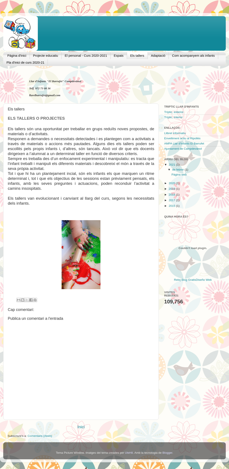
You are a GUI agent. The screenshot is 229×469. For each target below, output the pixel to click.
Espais (119, 55)
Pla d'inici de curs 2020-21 (25, 62)
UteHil (129, 452)
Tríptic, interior (173, 117)
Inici (81, 427)
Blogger (167, 452)
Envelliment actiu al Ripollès (182, 138)
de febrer (178, 169)
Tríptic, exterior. (174, 112)
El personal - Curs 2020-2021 (86, 55)
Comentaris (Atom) (40, 436)
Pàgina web (179, 174)
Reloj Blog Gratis (185, 279)
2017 (172, 200)
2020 (172, 183)
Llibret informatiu (175, 133)
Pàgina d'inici (16, 55)
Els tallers (137, 55)
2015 (172, 205)
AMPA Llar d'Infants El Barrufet (184, 143)
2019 (172, 188)
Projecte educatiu (45, 55)
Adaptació (158, 55)
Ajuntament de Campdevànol (183, 148)
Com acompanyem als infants (193, 55)
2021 (172, 164)
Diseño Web (204, 279)
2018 (172, 194)
